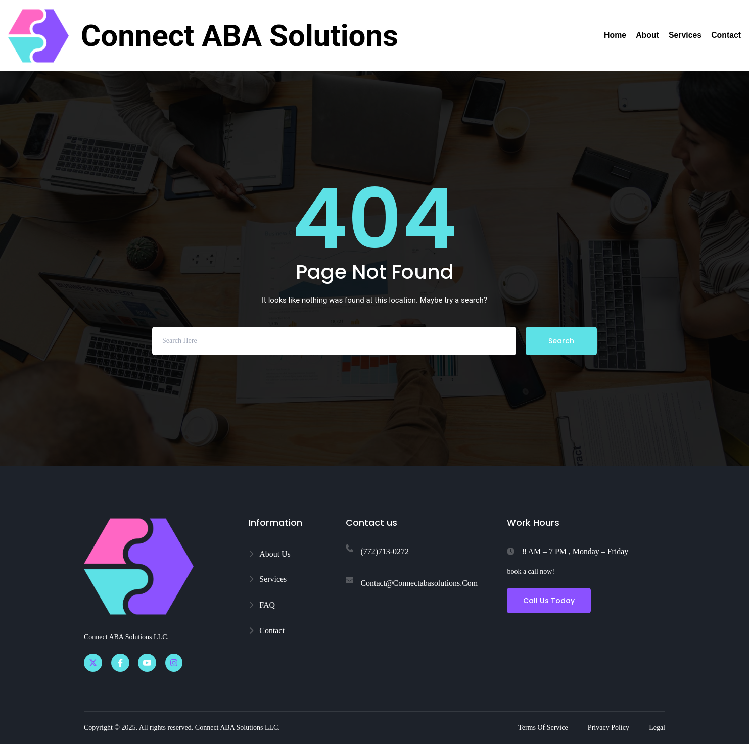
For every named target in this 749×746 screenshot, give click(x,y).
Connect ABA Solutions (239, 36)
